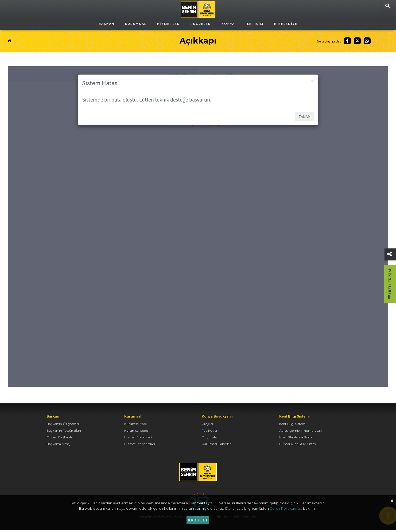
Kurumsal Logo (136, 430)
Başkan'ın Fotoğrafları (63, 430)
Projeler (207, 424)
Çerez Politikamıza (286, 508)
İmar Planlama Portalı (296, 437)
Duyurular (210, 437)
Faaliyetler (210, 430)
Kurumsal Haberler (216, 444)
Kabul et (198, 520)
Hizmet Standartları (139, 444)
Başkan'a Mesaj (58, 444)
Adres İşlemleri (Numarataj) (300, 430)
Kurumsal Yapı (135, 424)
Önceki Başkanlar (60, 437)
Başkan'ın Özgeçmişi (63, 424)
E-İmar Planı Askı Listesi (297, 444)
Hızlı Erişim (389, 284)
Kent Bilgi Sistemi (292, 424)
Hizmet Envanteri (138, 437)
